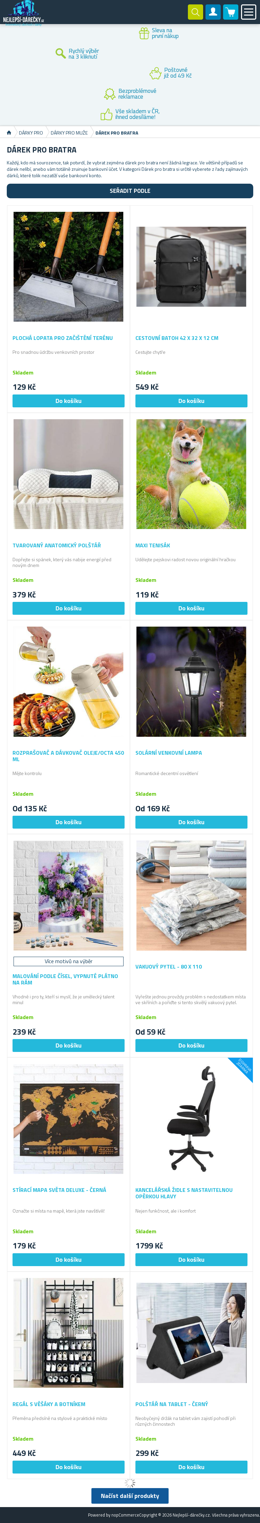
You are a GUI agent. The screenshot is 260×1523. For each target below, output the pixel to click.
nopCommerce (125, 1514)
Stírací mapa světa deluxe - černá (59, 1190)
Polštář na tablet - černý (171, 1404)
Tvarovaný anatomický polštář (57, 545)
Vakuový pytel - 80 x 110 (168, 966)
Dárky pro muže (69, 132)
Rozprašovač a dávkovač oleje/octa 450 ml (68, 756)
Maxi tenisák (152, 545)
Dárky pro (31, 132)
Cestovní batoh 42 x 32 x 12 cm (176, 338)
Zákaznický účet (213, 18)
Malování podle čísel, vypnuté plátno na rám (65, 979)
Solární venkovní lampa (168, 753)
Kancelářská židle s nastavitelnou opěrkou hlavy (184, 1193)
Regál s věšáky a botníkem (49, 1404)
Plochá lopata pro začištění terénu (63, 338)
